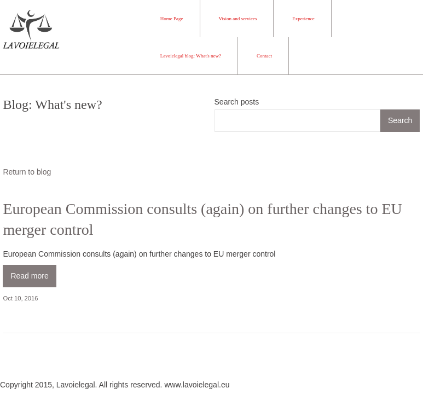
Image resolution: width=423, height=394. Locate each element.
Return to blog (27, 171)
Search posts (237, 101)
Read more (29, 275)
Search (400, 120)
